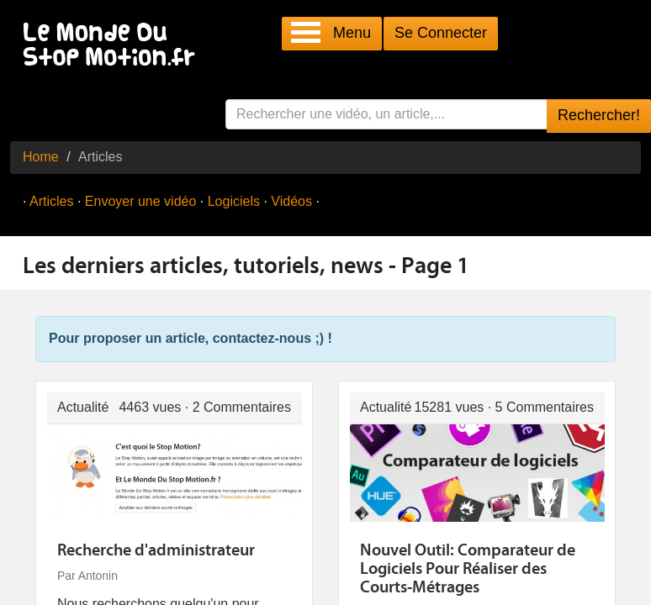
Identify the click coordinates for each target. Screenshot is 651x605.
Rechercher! (599, 115)
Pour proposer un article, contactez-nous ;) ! (190, 338)
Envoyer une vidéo (141, 201)
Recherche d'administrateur (156, 551)
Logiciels (234, 201)
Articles (51, 201)
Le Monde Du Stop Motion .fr (113, 45)
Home (41, 157)
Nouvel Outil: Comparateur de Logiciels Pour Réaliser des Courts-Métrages (467, 570)
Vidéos (291, 201)
